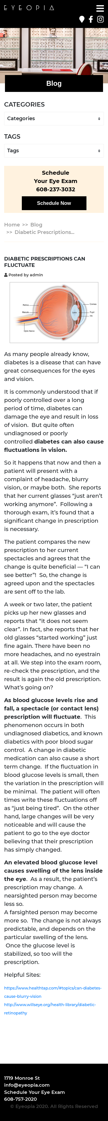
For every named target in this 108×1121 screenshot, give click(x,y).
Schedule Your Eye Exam (34, 1092)
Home (12, 225)
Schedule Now (54, 203)
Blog (36, 225)
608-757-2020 (20, 1099)
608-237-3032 (55, 189)
